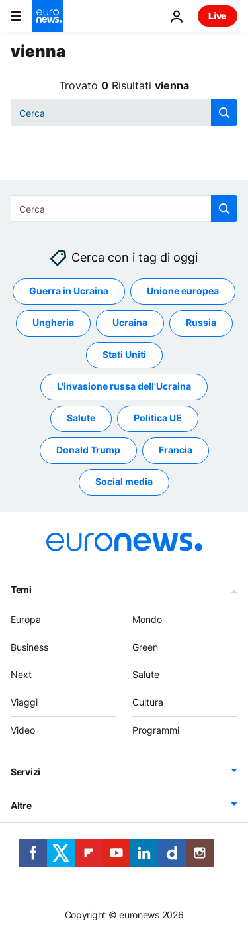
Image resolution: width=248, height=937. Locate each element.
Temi (21, 589)
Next (21, 675)
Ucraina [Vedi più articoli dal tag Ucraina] (129, 323)
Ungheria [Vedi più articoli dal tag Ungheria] (53, 323)
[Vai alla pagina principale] (47, 16)
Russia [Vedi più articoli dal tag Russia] (201, 323)
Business (29, 647)
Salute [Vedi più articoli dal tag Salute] (81, 418)
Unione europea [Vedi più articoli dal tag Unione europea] (183, 291)
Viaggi (24, 702)
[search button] (224, 112)
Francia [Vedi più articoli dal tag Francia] (175, 450)
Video (23, 730)
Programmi (155, 730)
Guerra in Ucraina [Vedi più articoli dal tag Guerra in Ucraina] (68, 291)
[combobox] (124, 112)
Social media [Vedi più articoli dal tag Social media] (124, 482)
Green (145, 647)
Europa (26, 619)
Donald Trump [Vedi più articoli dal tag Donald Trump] (88, 450)
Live (217, 15)
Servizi (25, 771)
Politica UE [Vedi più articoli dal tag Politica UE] (158, 418)
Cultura (147, 702)
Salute (145, 675)
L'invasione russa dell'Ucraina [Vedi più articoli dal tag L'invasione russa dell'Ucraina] (124, 386)
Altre (21, 805)
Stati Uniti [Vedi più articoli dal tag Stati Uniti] (124, 354)
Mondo (147, 619)
